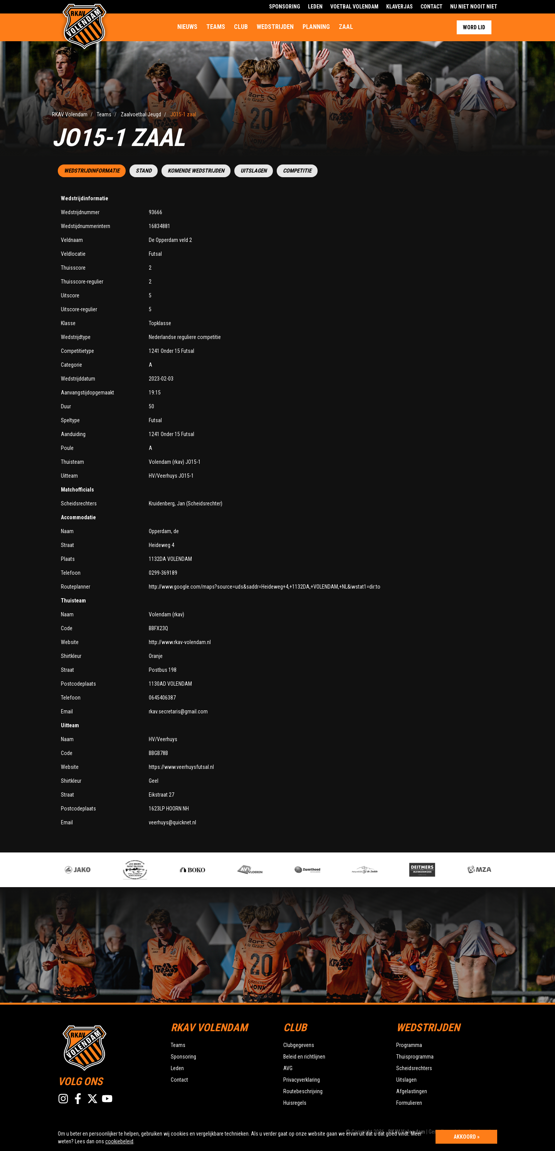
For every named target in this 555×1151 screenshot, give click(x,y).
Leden (315, 6)
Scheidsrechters (414, 1068)
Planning (316, 26)
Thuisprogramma (415, 1057)
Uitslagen (253, 171)
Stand (143, 171)
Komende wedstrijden (196, 171)
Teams (215, 26)
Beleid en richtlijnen (304, 1057)
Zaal (346, 26)
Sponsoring (284, 6)
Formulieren (409, 1103)
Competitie (297, 171)
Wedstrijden (275, 26)
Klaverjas (399, 6)
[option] (205, 869)
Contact (431, 6)
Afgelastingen (411, 1091)
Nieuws (187, 26)
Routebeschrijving (303, 1091)
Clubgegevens (298, 1045)
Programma (409, 1045)
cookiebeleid (119, 1141)
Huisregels (294, 1103)
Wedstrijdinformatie (91, 171)
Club (241, 26)
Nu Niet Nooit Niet (473, 6)
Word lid (474, 27)
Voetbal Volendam (354, 6)
